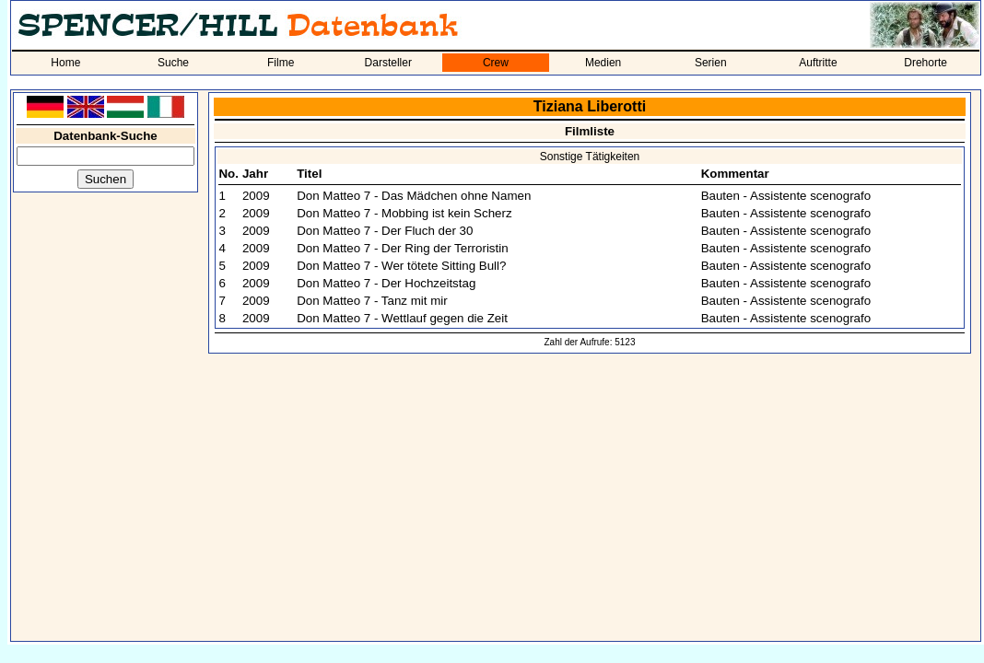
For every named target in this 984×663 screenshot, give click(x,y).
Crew (496, 62)
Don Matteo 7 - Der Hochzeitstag (386, 283)
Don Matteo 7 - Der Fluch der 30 (385, 231)
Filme (280, 62)
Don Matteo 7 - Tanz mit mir (372, 301)
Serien (711, 62)
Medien (603, 62)
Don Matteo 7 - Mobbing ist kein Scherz (404, 213)
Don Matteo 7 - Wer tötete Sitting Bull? (401, 266)
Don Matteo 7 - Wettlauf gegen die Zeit (402, 318)
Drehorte (925, 62)
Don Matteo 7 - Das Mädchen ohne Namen (414, 196)
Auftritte (818, 62)
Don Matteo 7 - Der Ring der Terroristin (402, 248)
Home (65, 62)
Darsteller (388, 62)
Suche (173, 62)
